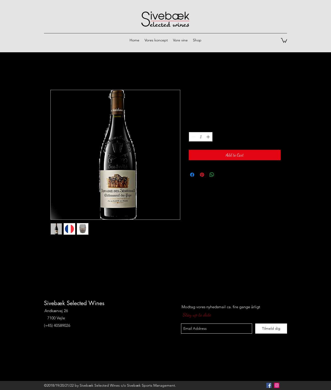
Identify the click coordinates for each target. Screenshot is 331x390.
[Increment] (208, 136)
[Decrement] (193, 136)
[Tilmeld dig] (271, 328)
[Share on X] (222, 175)
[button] (284, 40)
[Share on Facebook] (192, 175)
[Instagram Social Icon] (276, 385)
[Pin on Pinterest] (202, 175)
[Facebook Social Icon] (269, 385)
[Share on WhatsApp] (212, 175)
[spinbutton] (200, 136)
